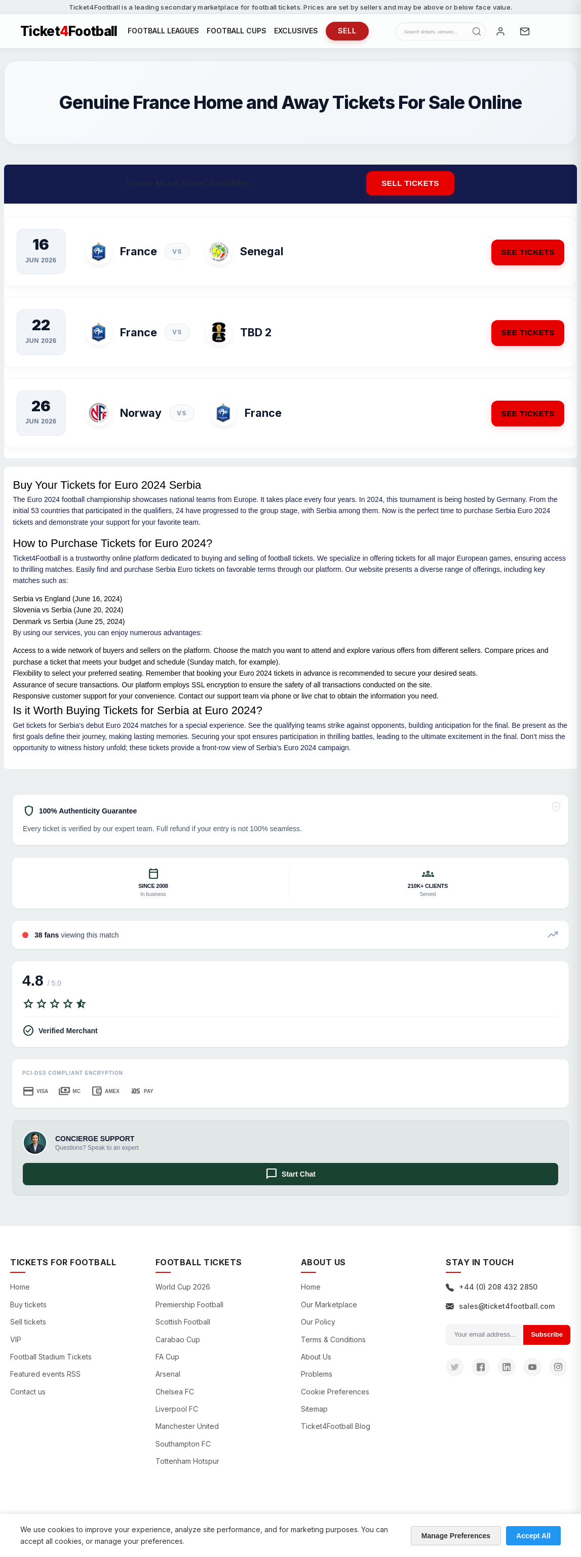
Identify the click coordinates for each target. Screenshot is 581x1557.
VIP (15, 1346)
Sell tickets (410, 189)
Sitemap (314, 1415)
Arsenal (168, 1381)
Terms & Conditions (333, 1346)
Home (20, 1294)
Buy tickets (28, 1311)
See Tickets (522, 258)
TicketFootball (69, 34)
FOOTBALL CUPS (236, 34)
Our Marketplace (329, 1311)
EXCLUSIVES (296, 34)
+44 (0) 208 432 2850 (491, 1294)
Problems (316, 1381)
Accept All (533, 1536)
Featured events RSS (45, 1381)
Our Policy (318, 1328)
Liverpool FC (177, 1415)
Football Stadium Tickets (51, 1363)
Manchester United (187, 1433)
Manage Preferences (455, 1536)
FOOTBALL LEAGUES (163, 34)
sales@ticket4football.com (500, 1312)
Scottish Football (183, 1328)
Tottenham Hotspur (187, 1468)
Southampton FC (183, 1450)
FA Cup (167, 1363)
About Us (316, 1363)
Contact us (28, 1398)
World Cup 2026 (183, 1294)
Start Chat (290, 1181)
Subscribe (547, 1341)
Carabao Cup (178, 1346)
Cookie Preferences (335, 1398)
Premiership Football (189, 1311)
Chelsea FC (175, 1398)
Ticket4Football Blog (335, 1433)
